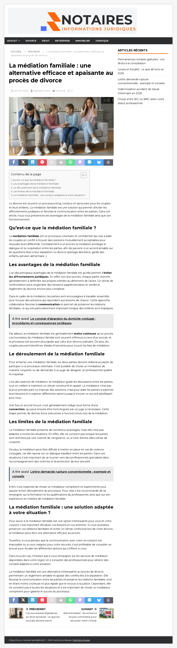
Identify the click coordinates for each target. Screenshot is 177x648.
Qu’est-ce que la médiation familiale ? (34, 180)
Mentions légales (81, 640)
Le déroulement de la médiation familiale (37, 187)
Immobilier (82, 40)
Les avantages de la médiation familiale (36, 183)
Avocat (12, 40)
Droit (46, 40)
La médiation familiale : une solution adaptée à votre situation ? (49, 195)
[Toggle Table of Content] (81, 175)
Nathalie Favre (41, 90)
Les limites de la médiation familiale (33, 191)
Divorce (31, 40)
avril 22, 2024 (21, 90)
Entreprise (62, 40)
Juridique (101, 40)
